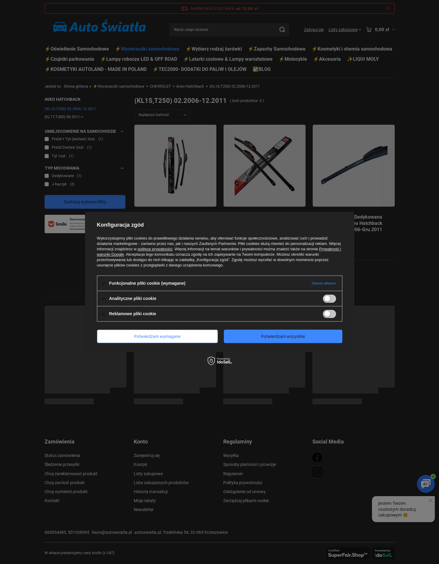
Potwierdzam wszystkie (283, 336)
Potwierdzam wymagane (157, 336)
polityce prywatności (155, 249)
